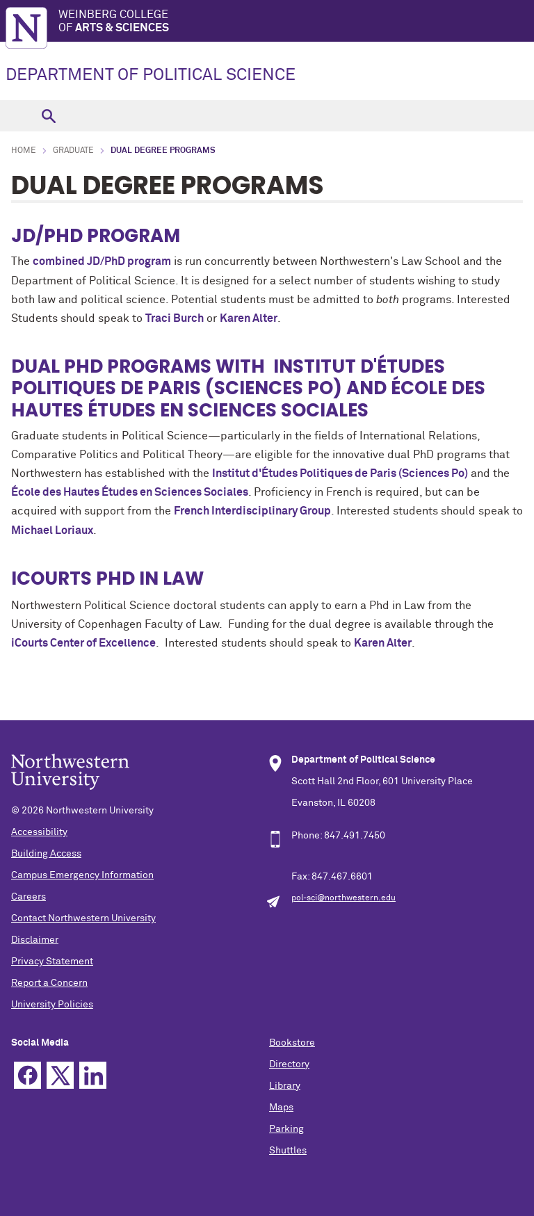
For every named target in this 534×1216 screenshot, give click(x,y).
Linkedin (92, 1075)
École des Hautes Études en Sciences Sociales (129, 492)
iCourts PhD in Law (107, 578)
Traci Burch (174, 318)
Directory (289, 1064)
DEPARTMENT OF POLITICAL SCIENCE (151, 75)
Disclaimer (34, 940)
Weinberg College (296, 22)
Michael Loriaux (52, 530)
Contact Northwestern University (83, 918)
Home (23, 151)
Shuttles (288, 1151)
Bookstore (292, 1043)
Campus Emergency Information (82, 875)
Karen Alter (248, 318)
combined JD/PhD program (102, 261)
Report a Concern (49, 983)
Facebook (27, 1075)
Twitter (60, 1075)
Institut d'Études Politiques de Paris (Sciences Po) (340, 473)
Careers (28, 897)
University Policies (52, 1005)
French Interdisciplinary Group (252, 511)
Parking (286, 1129)
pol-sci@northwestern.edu (343, 898)
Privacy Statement (52, 961)
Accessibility (39, 832)
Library (284, 1086)
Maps (281, 1107)
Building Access (46, 854)
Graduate (73, 151)
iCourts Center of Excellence (83, 643)
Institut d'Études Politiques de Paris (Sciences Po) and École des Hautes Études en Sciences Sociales (248, 388)
